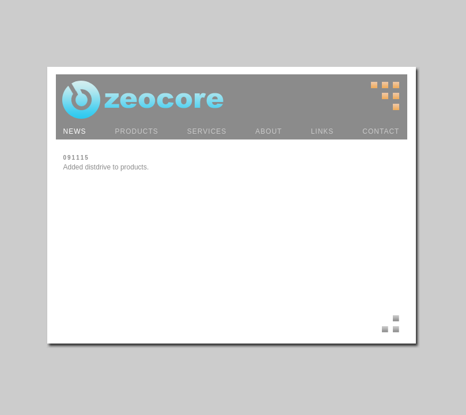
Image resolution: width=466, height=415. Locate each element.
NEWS (74, 131)
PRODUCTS (136, 131)
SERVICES (206, 131)
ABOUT (268, 131)
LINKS (322, 131)
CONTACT (380, 131)
